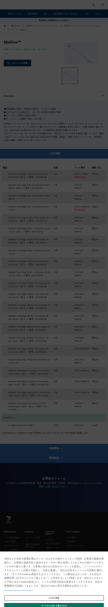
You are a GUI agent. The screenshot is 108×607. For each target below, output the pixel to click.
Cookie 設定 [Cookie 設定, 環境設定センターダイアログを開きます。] (54, 598)
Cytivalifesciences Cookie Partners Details (18, 590)
